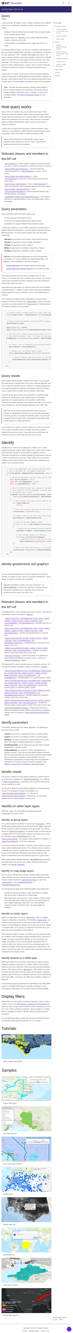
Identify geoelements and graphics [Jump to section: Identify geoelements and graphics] (61, 47)
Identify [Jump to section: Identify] (57, 42)
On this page (57, 23)
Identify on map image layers (34, 764)
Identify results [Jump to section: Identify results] (60, 61)
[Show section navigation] (69, 9)
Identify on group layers (12, 764)
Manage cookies (34, 1331)
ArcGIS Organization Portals (29, 95)
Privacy (25, 1331)
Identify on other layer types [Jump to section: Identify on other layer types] (61, 65)
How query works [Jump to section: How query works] (60, 26)
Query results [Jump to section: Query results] (60, 39)
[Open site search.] (63, 3)
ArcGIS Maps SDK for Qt (12, 9)
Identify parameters (18, 864)
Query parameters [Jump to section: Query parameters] (61, 36)
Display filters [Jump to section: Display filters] (59, 69)
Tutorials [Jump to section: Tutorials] (57, 72)
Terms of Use (45, 1331)
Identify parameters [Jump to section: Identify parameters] (62, 58)
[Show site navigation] (69, 3)
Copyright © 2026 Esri (29, 1328)
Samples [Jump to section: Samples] (57, 75)
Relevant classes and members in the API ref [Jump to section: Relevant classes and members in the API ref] (62, 31)
